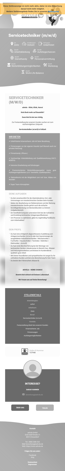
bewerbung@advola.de (34, 395)
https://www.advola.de (34, 446)
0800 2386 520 (34, 442)
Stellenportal (53, 11)
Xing (32, 457)
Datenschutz (32, 462)
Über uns (20, 408)
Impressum (32, 464)
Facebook (32, 455)
